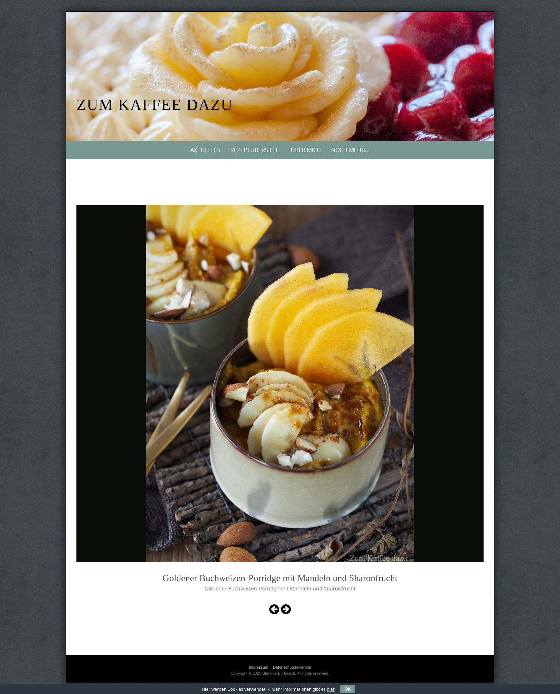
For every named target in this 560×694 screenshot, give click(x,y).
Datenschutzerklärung (292, 667)
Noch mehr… (350, 150)
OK (347, 689)
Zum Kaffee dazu (154, 105)
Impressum (258, 667)
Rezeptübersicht (255, 150)
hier (331, 689)
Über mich (306, 150)
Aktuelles (205, 150)
